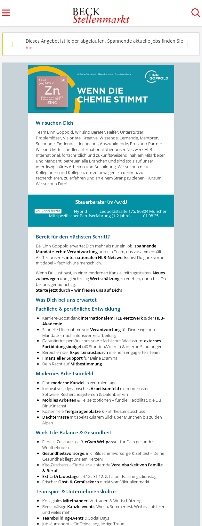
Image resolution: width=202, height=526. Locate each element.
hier (30, 48)
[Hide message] (189, 44)
